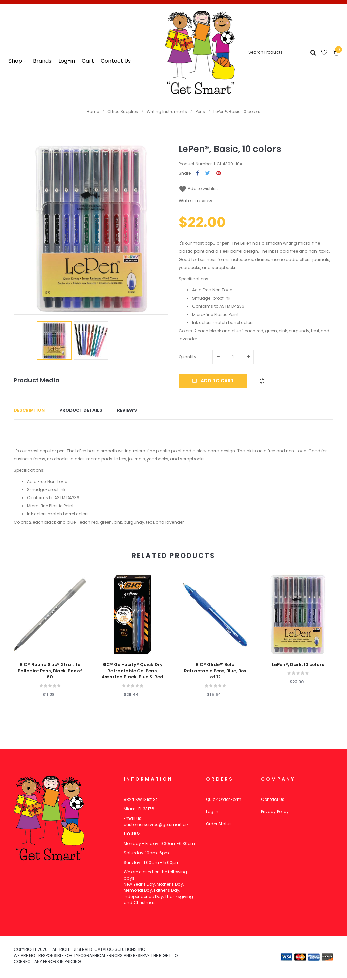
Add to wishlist (198, 188)
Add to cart (213, 380)
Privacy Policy (275, 811)
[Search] (282, 52)
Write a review (195, 200)
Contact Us (272, 799)
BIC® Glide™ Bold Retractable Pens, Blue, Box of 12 (215, 671)
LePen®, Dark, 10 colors (298, 665)
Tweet (207, 173)
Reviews (127, 410)
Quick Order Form (223, 799)
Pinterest (218, 173)
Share (197, 173)
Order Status (219, 824)
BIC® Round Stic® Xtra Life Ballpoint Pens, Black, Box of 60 (50, 671)
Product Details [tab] (80, 410)
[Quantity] (233, 357)
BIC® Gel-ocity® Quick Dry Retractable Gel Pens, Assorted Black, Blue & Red (132, 671)
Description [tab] (29, 410)
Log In (212, 811)
